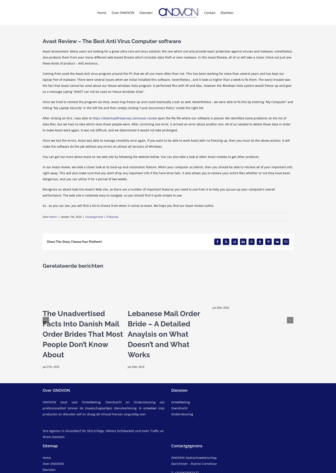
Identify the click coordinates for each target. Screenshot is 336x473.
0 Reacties (112, 217)
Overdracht (179, 408)
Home (47, 458)
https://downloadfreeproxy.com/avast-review (125, 118)
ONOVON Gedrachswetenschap (194, 458)
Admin (53, 217)
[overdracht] (232, 411)
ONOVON (49, 402)
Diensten (49, 470)
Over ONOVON (53, 464)
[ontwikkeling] (232, 402)
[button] (46, 320)
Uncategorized (94, 217)
